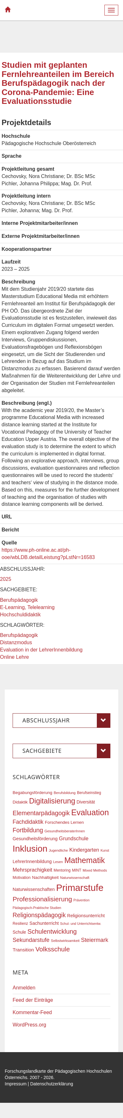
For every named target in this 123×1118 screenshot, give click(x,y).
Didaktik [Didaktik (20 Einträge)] (20, 802)
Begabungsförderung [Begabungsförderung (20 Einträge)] (32, 792)
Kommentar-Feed (32, 1012)
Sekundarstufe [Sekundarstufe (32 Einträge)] (31, 940)
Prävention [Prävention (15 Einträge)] (81, 900)
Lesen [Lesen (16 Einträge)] (58, 862)
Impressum (15, 1083)
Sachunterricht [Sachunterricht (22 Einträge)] (44, 923)
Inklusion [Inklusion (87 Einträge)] (30, 849)
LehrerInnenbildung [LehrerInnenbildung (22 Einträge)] (32, 861)
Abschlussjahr (66, 720)
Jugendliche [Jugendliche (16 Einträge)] (58, 850)
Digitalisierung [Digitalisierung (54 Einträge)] (52, 801)
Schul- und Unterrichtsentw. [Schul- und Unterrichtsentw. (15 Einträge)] (80, 923)
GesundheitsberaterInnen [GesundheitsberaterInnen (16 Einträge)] (64, 831)
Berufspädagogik (19, 600)
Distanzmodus (16, 642)
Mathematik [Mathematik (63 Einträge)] (84, 860)
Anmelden (24, 987)
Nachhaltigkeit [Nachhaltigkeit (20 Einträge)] (45, 877)
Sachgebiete (66, 751)
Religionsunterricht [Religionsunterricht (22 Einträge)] (86, 915)
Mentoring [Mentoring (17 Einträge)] (62, 870)
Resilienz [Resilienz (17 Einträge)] (20, 923)
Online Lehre (14, 657)
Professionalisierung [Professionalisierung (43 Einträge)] (42, 899)
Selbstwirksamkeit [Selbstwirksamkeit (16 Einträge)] (65, 941)
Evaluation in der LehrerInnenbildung (41, 649)
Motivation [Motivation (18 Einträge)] (22, 877)
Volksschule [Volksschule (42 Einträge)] (52, 949)
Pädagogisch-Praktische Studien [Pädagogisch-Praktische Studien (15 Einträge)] (37, 908)
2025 (5, 579)
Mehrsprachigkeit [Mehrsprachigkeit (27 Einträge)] (32, 870)
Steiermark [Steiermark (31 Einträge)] (94, 940)
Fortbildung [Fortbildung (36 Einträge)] (28, 830)
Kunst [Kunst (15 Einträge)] (105, 850)
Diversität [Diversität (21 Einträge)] (86, 801)
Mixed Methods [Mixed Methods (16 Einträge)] (95, 870)
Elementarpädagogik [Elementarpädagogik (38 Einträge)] (41, 813)
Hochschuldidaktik (20, 614)
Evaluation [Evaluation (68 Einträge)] (90, 812)
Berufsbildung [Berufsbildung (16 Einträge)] (64, 793)
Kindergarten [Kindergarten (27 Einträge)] (84, 850)
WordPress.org (29, 1024)
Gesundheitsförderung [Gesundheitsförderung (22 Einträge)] (35, 838)
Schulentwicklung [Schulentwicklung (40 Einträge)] (52, 931)
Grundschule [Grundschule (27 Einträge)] (74, 838)
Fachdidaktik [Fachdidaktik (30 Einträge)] (28, 822)
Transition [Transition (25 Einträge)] (23, 949)
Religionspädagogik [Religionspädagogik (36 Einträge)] (39, 915)
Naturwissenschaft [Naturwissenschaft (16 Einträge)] (74, 878)
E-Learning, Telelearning (27, 607)
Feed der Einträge (33, 1000)
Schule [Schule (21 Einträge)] (19, 932)
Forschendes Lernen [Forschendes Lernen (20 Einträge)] (64, 822)
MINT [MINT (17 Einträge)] (76, 870)
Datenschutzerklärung (51, 1083)
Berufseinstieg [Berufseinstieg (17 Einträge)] (89, 793)
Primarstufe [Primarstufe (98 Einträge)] (79, 887)
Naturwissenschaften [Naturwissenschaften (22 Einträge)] (34, 889)
